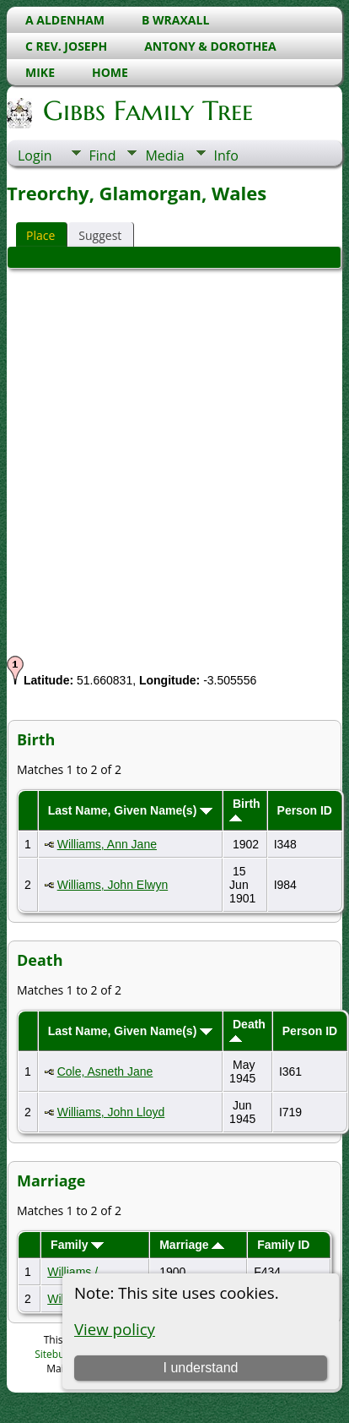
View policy (114, 1328)
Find (102, 155)
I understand (200, 1367)
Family (77, 1244)
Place (40, 235)
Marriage (191, 1244)
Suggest (99, 235)
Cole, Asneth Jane (105, 1071)
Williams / (74, 1272)
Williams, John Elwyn (112, 884)
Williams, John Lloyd (111, 1112)
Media (164, 155)
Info (226, 155)
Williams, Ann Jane (107, 844)
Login (35, 155)
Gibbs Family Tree (146, 111)
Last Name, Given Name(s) (130, 810)
